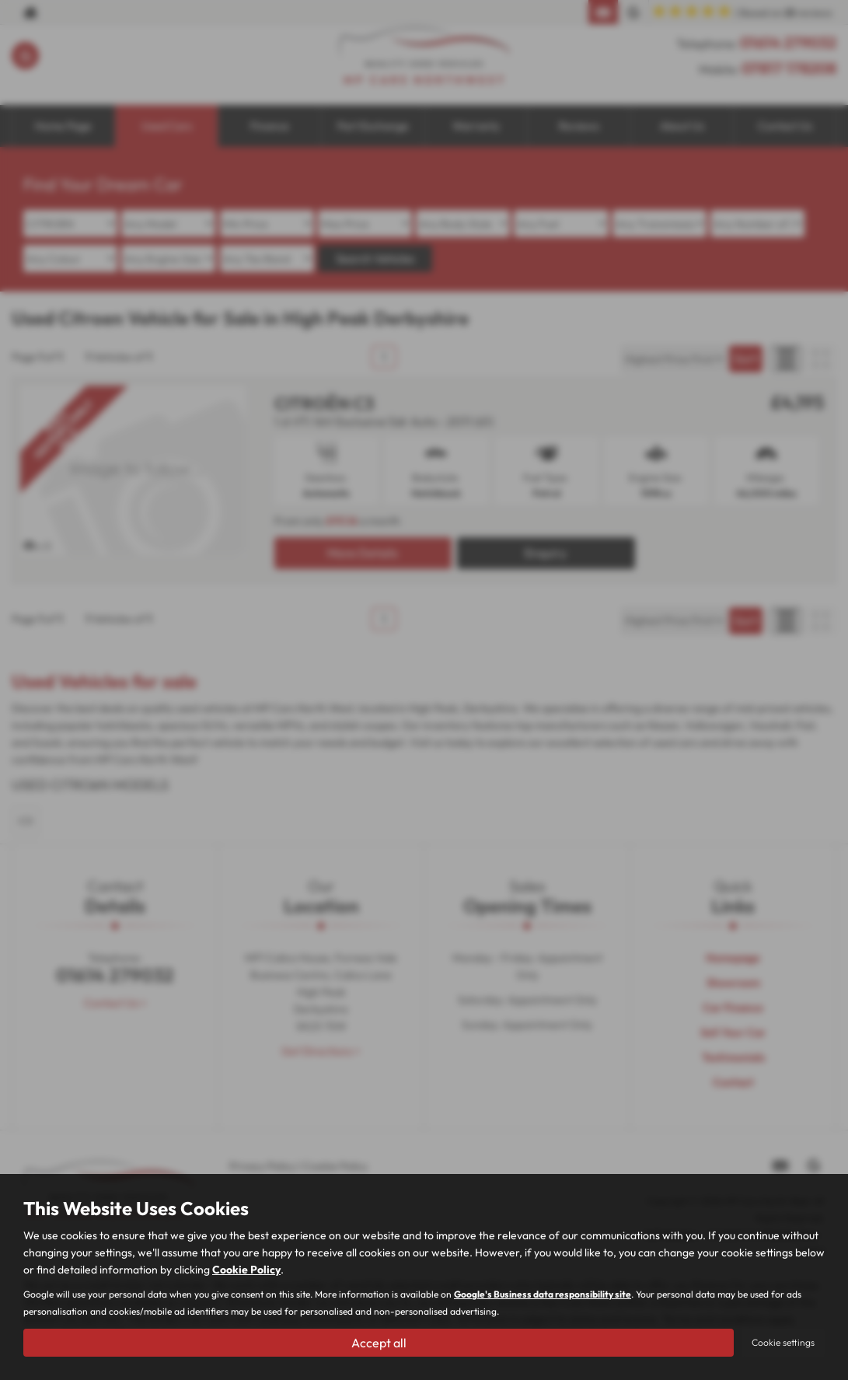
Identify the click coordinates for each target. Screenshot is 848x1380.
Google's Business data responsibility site (542, 1294)
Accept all (379, 1342)
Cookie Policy (246, 1270)
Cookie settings (783, 1342)
